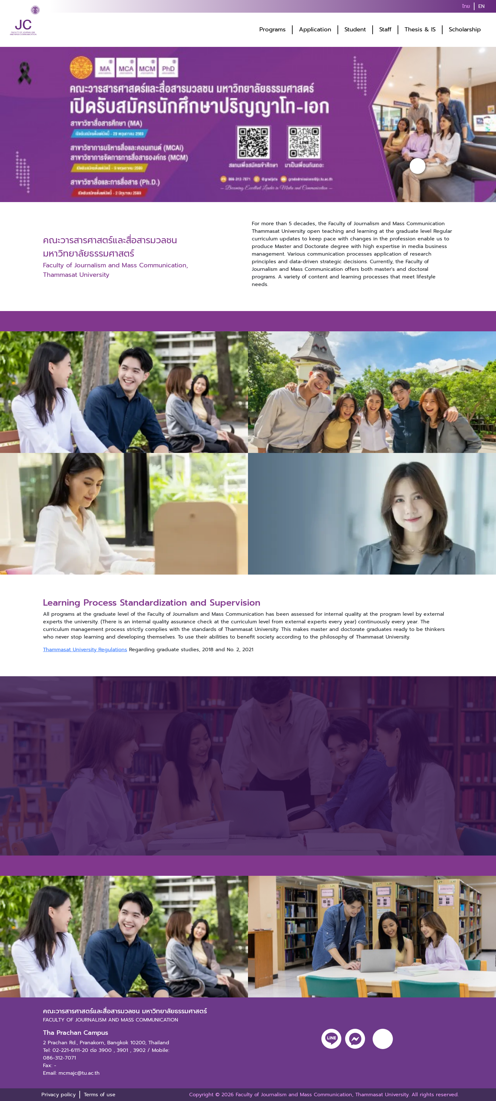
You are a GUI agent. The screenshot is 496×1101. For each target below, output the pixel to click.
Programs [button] (272, 29)
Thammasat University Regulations (85, 649)
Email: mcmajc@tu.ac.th (71, 1073)
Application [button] (315, 29)
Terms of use (99, 1094)
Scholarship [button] (465, 29)
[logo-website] (24, 22)
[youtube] (383, 1039)
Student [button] (355, 29)
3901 (122, 1050)
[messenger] (355, 1039)
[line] (331, 1039)
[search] (492, 6)
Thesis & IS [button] (420, 29)
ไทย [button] (466, 6)
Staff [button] (385, 29)
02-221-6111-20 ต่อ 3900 (82, 1050)
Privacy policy (58, 1094)
